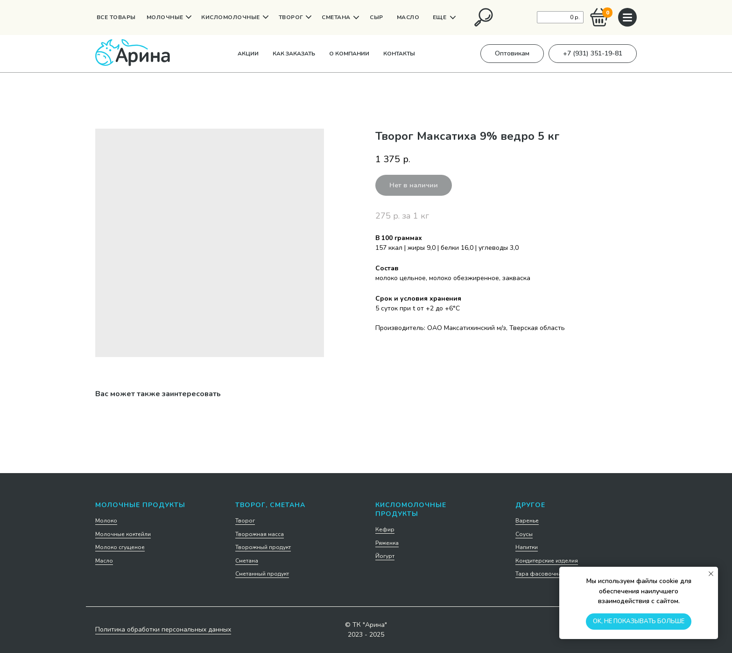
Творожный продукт (263, 547)
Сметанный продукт (262, 573)
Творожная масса (259, 534)
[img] (483, 17)
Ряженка (387, 543)
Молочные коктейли (123, 534)
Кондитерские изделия (546, 560)
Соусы (524, 534)
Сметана (246, 560)
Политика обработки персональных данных (163, 629)
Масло (104, 560)
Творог (245, 520)
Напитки (526, 547)
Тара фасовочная (540, 573)
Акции (248, 53)
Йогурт (384, 556)
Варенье (527, 520)
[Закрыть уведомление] (711, 573)
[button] (512, 53)
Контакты (399, 53)
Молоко (106, 520)
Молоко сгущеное (120, 547)
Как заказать (294, 53)
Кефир (384, 529)
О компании (349, 53)
